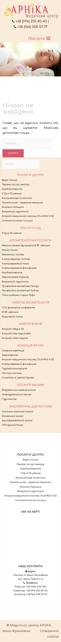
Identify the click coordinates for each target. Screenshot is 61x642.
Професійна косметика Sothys (20, 290)
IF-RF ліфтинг (10, 312)
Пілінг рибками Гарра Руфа (18, 295)
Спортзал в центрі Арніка (18, 377)
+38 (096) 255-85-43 (29, 21)
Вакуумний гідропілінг (15, 211)
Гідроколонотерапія (14, 368)
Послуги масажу (12, 373)
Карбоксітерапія (12, 189)
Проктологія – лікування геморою (22, 202)
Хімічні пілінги (10, 250)
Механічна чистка (13, 254)
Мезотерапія (10, 355)
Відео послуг (9, 180)
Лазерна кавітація (13, 350)
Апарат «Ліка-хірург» (15, 338)
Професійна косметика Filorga (20, 286)
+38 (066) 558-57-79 (30, 27)
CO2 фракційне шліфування (18, 307)
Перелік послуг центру (16, 184)
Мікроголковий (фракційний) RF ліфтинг (26, 245)
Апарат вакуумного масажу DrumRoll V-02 (28, 216)
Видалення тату (12, 316)
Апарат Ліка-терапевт (16, 333)
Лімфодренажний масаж (16, 394)
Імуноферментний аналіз (17, 420)
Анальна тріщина (13, 207)
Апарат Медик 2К (13, 329)
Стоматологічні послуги (17, 220)
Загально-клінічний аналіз (17, 411)
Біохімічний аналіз (12, 416)
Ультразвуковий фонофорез (19, 268)
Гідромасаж (9, 399)
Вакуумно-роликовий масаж (19, 390)
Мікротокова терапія (15, 277)
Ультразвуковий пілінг (15, 263)
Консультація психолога (17, 198)
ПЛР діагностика (12, 425)
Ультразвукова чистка (16, 259)
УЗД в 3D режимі (12, 193)
